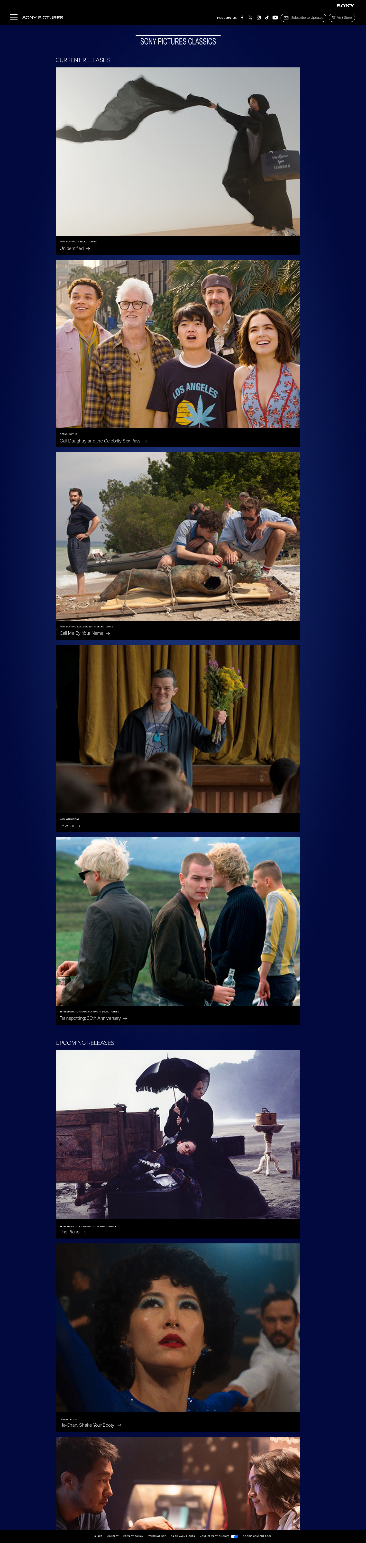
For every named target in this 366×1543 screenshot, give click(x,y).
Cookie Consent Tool (257, 1536)
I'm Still (158, 1430)
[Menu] (14, 17)
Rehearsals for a (89, 825)
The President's (167, 1031)
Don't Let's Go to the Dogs (252, 1269)
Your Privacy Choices (219, 1536)
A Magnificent (80, 1031)
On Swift (162, 1351)
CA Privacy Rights (183, 1536)
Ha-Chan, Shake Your (215, 503)
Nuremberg (74, 1188)
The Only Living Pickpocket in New (226, 610)
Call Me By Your (85, 269)
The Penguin (250, 1351)
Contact (113, 1536)
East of (74, 1267)
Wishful (79, 932)
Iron (195, 717)
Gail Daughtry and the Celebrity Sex (227, 162)
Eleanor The (247, 1188)
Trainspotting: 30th (93, 375)
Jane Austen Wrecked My (92, 1351)
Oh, (152, 1267)
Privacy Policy (133, 1536)
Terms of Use (157, 1536)
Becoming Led (86, 1430)
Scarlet (70, 1109)
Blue (156, 1188)
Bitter (78, 717)
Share (98, 1536)
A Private (242, 1031)
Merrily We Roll (250, 1109)
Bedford (75, 610)
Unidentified (75, 162)
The (73, 503)
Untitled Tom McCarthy (214, 825)
